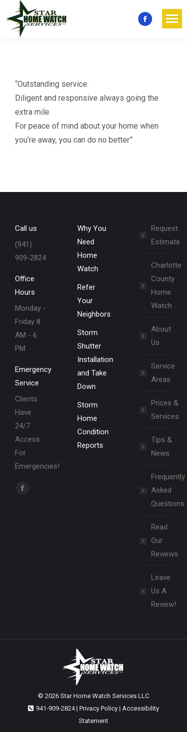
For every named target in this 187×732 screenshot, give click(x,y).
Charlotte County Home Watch (166, 285)
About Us (161, 336)
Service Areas (163, 373)
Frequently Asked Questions (168, 490)
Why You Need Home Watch (91, 248)
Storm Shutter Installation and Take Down (95, 359)
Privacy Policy (98, 708)
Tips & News (161, 446)
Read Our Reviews (164, 540)
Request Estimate (165, 235)
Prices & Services (165, 409)
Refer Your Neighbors (94, 301)
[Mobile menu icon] (172, 18)
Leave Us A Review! (163, 591)
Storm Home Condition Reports (93, 425)
